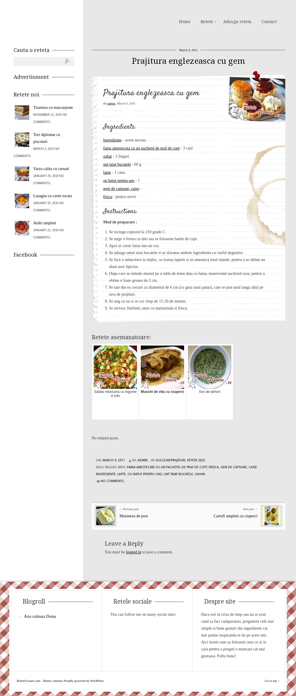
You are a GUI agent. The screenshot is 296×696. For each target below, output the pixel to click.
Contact (269, 21)
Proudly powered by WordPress (84, 680)
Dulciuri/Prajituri (170, 460)
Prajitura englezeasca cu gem (188, 61)
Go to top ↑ (272, 680)
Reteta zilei (196, 460)
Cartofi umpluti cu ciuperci (236, 516)
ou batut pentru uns (118, 180)
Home (184, 21)
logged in (133, 552)
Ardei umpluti (44, 223)
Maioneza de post (133, 516)
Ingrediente (112, 140)
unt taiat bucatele (117, 164)
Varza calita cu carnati (51, 169)
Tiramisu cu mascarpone (53, 107)
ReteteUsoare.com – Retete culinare (55, 21)
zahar (107, 156)
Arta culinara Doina (40, 616)
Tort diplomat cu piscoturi (46, 138)
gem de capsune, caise (121, 188)
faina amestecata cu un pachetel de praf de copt (141, 148)
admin (111, 103)
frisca (107, 197)
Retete (207, 21)
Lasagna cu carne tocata (52, 196)
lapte (107, 172)
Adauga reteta (237, 21)
